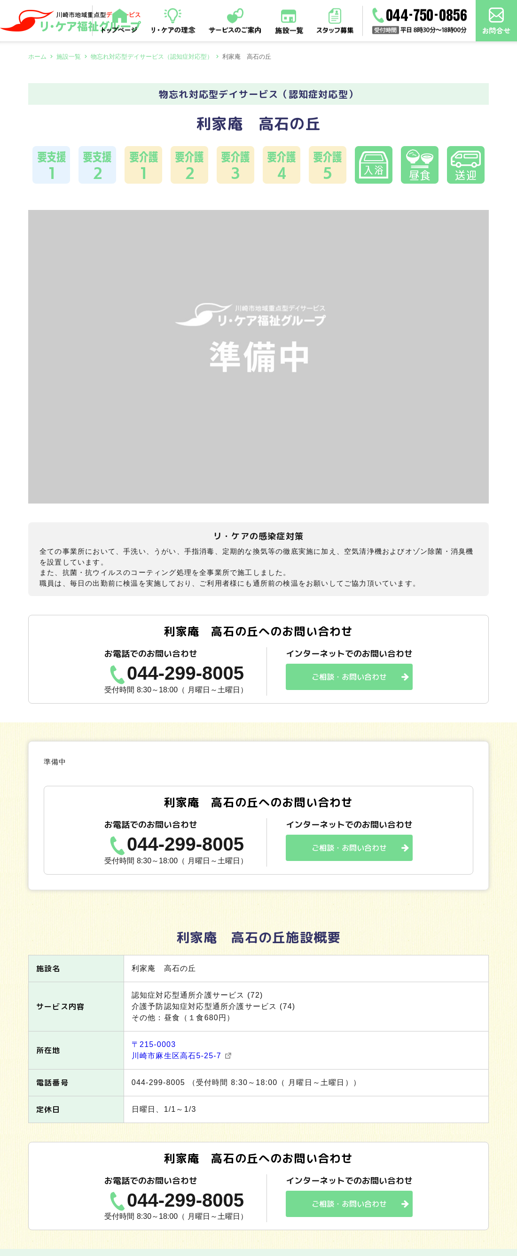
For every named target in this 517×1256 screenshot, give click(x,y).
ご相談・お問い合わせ (349, 677)
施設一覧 (68, 56)
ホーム (37, 56)
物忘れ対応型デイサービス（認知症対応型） (152, 56)
